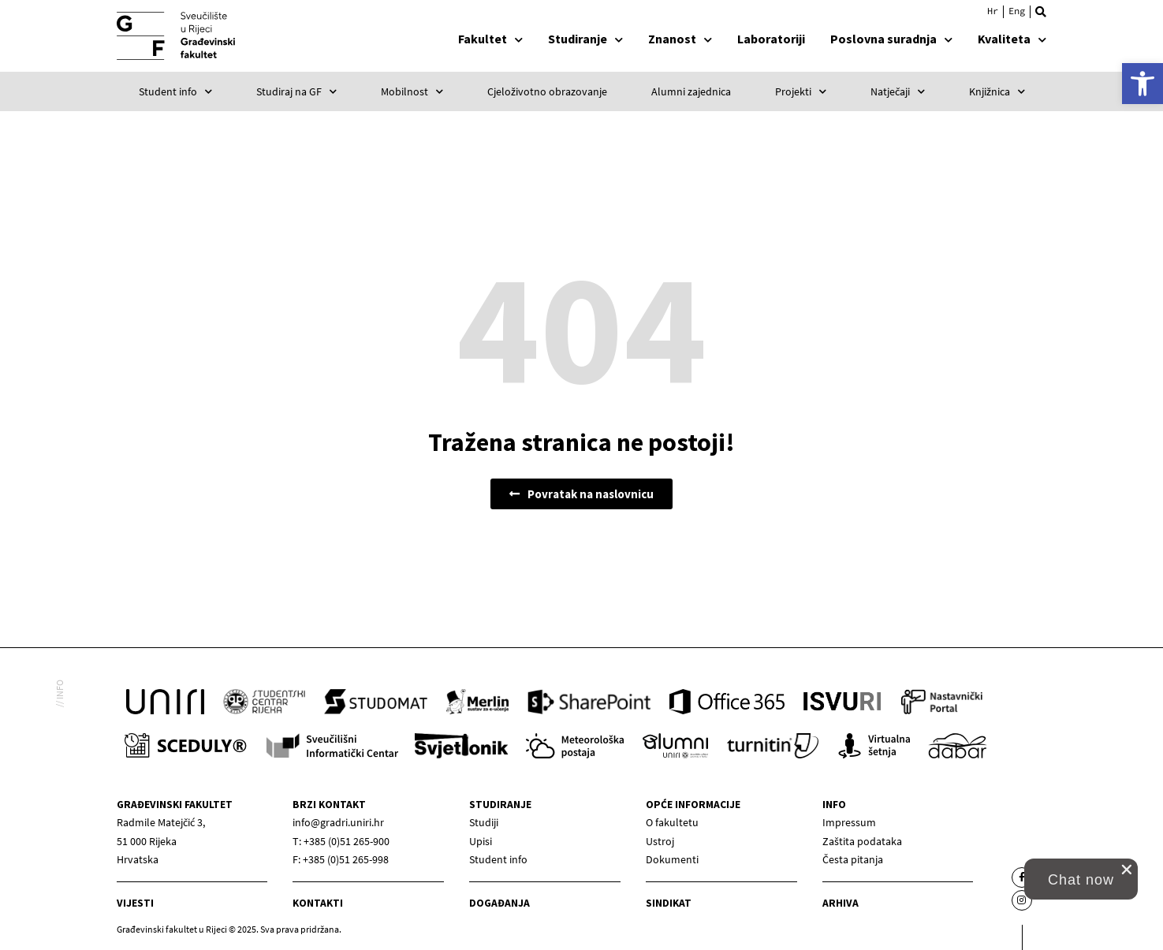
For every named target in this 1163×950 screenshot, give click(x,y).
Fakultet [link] (490, 38)
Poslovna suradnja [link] (891, 38)
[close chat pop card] (1127, 870)
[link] (1142, 83)
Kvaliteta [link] (1012, 38)
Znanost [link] (680, 38)
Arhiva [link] (840, 903)
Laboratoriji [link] (771, 39)
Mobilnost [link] (412, 91)
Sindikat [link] (668, 903)
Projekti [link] (800, 91)
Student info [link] (175, 91)
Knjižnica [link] (997, 91)
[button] (1040, 11)
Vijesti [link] (135, 903)
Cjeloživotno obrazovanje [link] (547, 91)
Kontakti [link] (318, 903)
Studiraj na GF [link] (296, 91)
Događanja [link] (499, 903)
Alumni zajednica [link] (691, 91)
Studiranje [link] (585, 38)
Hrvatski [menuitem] (992, 11)
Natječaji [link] (897, 91)
